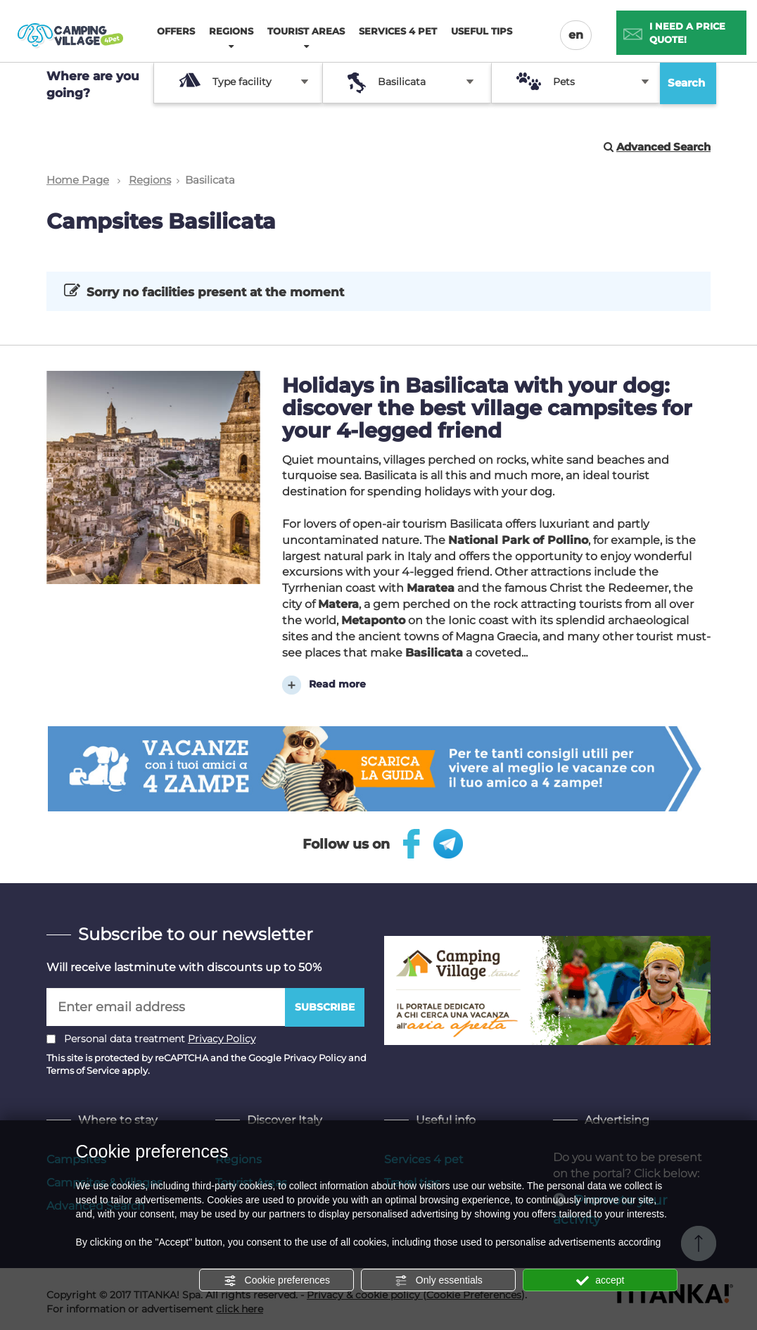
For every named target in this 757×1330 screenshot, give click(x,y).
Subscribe (325, 1006)
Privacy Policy (221, 1038)
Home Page (77, 179)
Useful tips (481, 31)
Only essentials (439, 1280)
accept (600, 1280)
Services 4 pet (398, 31)
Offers (176, 31)
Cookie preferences (277, 1280)
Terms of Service (83, 1069)
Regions (150, 179)
